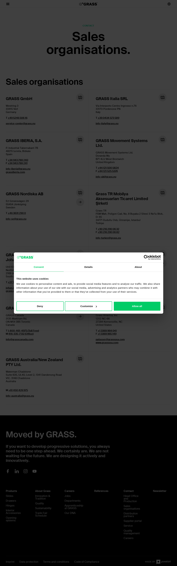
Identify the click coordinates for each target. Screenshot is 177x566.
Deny (40, 306)
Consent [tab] (39, 266)
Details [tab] (88, 266)
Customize (88, 306)
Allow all (137, 306)
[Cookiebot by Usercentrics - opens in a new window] (146, 257)
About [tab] (138, 266)
